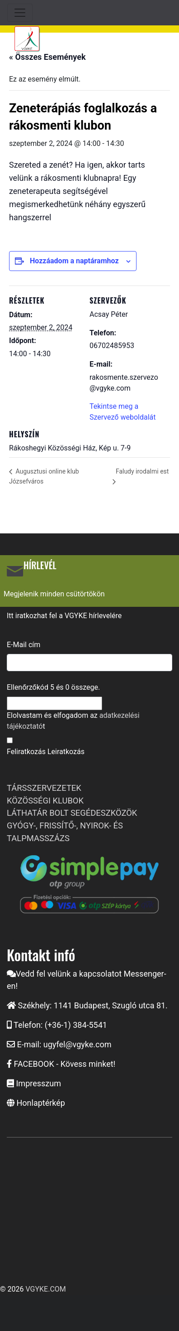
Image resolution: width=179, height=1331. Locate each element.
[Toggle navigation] (20, 13)
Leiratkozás (66, 751)
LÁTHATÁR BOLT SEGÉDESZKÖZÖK (72, 813)
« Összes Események (47, 57)
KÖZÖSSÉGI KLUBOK (45, 800)
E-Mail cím (23, 644)
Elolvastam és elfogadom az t (73, 721)
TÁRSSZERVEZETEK (44, 788)
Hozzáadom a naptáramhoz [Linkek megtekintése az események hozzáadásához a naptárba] (74, 261)
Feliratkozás (26, 751)
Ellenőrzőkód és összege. (53, 687)
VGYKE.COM (45, 1289)
